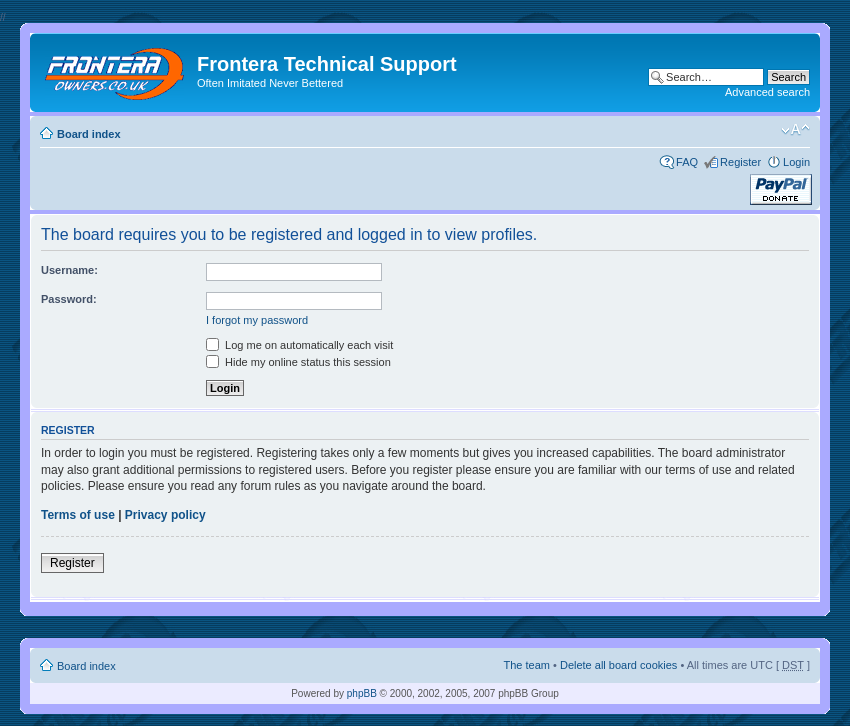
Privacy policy (165, 515)
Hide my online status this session (298, 362)
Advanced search (767, 92)
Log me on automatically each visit (299, 345)
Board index (89, 134)
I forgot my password (257, 320)
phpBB (362, 693)
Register (740, 162)
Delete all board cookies (618, 665)
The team (527, 665)
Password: (69, 299)
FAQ (687, 162)
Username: (69, 270)
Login (796, 162)
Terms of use (78, 515)
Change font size (795, 130)
